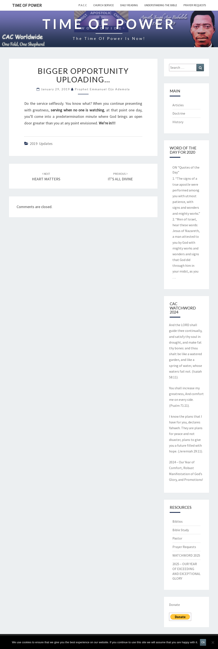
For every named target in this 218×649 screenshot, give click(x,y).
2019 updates (41, 143)
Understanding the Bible (160, 5)
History (177, 122)
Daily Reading (129, 5)
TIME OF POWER (27, 5)
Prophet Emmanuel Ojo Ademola (102, 89)
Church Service (103, 5)
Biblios (177, 521)
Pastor (177, 538)
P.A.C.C (83, 5)
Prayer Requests (195, 5)
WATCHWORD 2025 (186, 555)
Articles (178, 105)
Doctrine (178, 113)
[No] (213, 642)
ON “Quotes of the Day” (185, 169)
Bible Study (180, 530)
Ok (203, 642)
